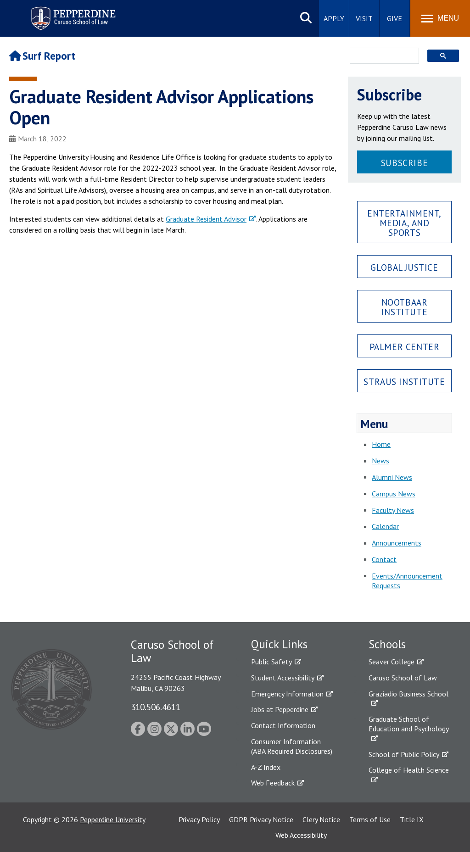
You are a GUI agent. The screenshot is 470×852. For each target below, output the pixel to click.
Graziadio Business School (408, 693)
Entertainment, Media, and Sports (404, 222)
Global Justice (404, 267)
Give (394, 18)
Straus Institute (404, 381)
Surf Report (42, 55)
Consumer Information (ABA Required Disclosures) (291, 746)
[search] (381, 56)
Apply (334, 18)
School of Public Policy (404, 754)
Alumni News (392, 477)
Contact (384, 559)
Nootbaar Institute (404, 306)
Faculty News (393, 510)
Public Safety (271, 661)
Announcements (396, 542)
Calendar (385, 526)
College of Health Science (409, 769)
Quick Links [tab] (279, 644)
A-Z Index (265, 767)
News (380, 460)
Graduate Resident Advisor (206, 218)
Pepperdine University (112, 819)
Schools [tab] (387, 644)
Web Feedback (273, 782)
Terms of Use (370, 819)
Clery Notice (321, 819)
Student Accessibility (282, 677)
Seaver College (391, 661)
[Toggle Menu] (440, 18)
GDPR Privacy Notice (261, 819)
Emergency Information (287, 693)
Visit (364, 18)
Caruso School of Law (403, 677)
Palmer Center (404, 346)
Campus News (393, 493)
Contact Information (283, 725)
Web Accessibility (301, 835)
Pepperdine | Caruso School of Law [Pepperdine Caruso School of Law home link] (71, 12)
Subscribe (404, 162)
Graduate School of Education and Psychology (409, 723)
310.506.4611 (155, 707)
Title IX (412, 819)
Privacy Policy (199, 819)
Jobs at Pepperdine (279, 709)
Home (381, 444)
